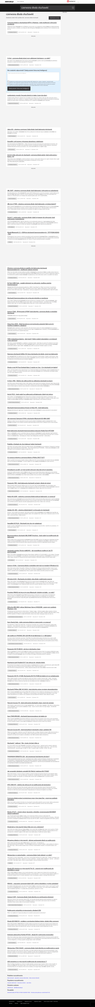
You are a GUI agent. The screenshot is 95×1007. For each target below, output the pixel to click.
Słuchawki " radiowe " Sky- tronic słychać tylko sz (23, 743)
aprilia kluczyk (10, 987)
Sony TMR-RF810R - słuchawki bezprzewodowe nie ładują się (27, 716)
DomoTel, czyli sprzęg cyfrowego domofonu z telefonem (25, 141)
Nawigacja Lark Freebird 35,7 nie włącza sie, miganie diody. (26, 662)
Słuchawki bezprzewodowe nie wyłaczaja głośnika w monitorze (27, 298)
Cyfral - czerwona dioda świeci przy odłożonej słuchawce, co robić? (28, 58)
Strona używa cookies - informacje (51, 1001)
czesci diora (28, 982)
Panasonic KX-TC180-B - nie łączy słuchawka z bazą (23, 649)
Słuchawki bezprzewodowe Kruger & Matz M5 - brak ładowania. (27, 407)
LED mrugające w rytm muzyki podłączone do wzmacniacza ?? (27, 961)
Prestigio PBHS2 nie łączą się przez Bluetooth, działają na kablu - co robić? (31, 592)
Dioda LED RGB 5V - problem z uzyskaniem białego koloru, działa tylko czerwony (33, 921)
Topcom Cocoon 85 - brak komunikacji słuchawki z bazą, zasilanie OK (29, 729)
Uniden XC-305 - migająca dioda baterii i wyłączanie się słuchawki (28, 510)
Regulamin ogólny (37, 1001)
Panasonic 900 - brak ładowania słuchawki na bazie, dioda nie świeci (29, 483)
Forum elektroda (20, 1)
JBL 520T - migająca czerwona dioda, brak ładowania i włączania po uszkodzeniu (32, 190)
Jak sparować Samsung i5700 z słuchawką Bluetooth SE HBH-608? (28, 418)
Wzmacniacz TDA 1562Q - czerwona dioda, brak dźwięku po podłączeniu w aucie (33, 948)
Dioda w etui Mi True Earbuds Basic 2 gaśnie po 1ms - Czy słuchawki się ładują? (32, 367)
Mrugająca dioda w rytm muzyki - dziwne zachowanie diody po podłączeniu (31, 840)
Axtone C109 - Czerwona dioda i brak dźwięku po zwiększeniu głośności (30, 897)
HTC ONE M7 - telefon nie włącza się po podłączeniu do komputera (29, 785)
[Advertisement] (33, 46)
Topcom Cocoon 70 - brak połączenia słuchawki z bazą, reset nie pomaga (30, 703)
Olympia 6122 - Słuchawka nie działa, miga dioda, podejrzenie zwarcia (29, 579)
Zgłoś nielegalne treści (25, 1003)
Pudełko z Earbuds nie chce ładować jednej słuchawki (24, 444)
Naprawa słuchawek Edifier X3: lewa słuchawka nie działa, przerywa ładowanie (32, 354)
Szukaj (73, 8)
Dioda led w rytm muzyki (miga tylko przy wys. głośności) (25, 827)
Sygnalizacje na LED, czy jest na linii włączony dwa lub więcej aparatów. (30, 469)
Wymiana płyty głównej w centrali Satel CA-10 (40, 992)
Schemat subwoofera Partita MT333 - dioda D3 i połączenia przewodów (30, 934)
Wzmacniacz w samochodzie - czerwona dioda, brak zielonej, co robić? (29, 855)
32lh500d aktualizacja (18, 987)
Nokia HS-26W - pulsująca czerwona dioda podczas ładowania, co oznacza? (31, 496)
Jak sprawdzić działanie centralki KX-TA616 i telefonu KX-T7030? (28, 771)
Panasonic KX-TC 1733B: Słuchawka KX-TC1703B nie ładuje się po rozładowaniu (33, 676)
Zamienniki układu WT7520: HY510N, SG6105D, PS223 (18, 992)
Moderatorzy (19, 1001)
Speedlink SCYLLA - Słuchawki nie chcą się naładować (24, 523)
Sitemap (10, 1003)
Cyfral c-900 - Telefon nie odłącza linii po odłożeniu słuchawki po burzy (30, 381)
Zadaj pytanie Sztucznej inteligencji (19, 88)
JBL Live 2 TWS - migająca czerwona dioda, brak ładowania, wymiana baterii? (31, 204)
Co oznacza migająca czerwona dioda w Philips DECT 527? (26, 457)
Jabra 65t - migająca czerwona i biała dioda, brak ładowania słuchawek (29, 129)
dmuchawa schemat (21, 982)
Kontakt (16, 1003)
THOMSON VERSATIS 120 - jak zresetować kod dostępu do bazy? (28, 756)
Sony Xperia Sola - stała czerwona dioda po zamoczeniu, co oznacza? (29, 622)
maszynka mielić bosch (12, 982)
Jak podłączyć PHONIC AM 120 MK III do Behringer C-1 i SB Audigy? (29, 635)
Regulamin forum (28, 1001)
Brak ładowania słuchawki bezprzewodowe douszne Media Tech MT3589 (30, 430)
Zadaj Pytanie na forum (54, 17)
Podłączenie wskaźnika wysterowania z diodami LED (24, 910)
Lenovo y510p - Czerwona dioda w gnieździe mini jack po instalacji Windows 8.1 (33, 565)
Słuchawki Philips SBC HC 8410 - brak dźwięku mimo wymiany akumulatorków (32, 689)
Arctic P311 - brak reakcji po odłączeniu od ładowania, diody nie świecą (30, 394)
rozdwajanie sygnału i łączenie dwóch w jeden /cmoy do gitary (27, 95)
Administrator (11, 1001)
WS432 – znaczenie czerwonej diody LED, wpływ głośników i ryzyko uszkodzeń (32, 883)
